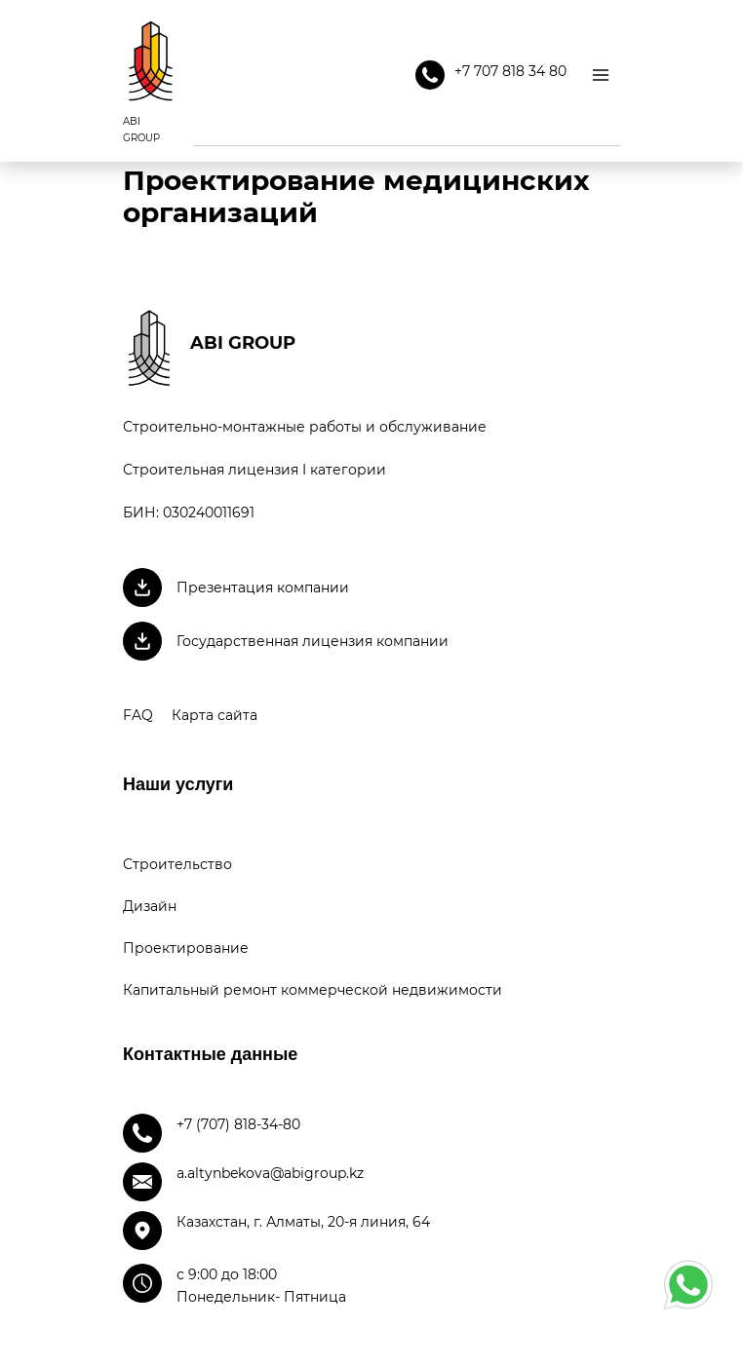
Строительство (177, 864)
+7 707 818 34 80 (491, 75)
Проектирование (186, 948)
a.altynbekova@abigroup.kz (270, 1173)
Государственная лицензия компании (312, 641)
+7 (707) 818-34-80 (238, 1124)
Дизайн (149, 906)
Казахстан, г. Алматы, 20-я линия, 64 (303, 1222)
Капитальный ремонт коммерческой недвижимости (312, 990)
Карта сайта (214, 715)
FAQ (138, 715)
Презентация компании (262, 587)
